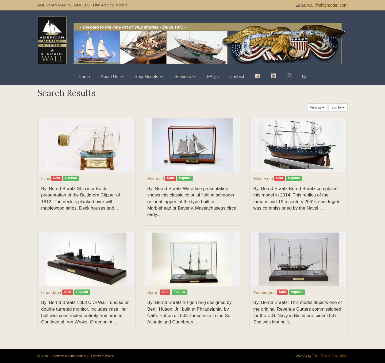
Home (84, 76)
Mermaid (155, 178)
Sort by (338, 107)
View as (317, 107)
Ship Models (146, 76)
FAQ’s (213, 76)
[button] (304, 76)
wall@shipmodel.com (327, 5)
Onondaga (51, 292)
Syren (153, 292)
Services (182, 76)
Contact (236, 76)
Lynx (45, 178)
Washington (264, 292)
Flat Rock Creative (330, 356)
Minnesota (263, 178)
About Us (109, 76)
